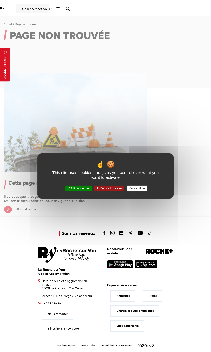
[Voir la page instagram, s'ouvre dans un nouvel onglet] (112, 234)
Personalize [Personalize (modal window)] (137, 188)
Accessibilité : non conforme (116, 345)
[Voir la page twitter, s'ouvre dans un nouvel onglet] (130, 234)
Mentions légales (66, 345)
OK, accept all (79, 188)
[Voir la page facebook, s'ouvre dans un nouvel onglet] (104, 234)
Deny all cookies (109, 188)
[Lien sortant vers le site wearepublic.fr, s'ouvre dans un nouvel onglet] (146, 345)
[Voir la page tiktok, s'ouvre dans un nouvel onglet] (150, 234)
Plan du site (88, 345)
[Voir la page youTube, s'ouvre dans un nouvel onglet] (140, 234)
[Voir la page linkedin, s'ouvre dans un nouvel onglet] (121, 234)
